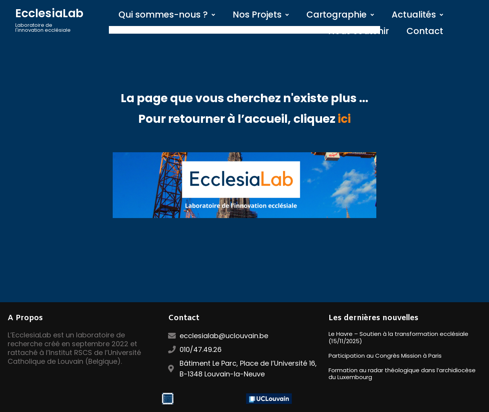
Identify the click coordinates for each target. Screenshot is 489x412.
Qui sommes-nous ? (166, 14)
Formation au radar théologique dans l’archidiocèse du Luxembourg (402, 373)
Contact (424, 31)
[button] (167, 15)
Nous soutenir (358, 31)
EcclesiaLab (49, 13)
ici (344, 119)
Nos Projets (261, 14)
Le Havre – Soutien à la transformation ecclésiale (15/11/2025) (398, 337)
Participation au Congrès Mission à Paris (385, 356)
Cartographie (340, 14)
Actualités (417, 14)
